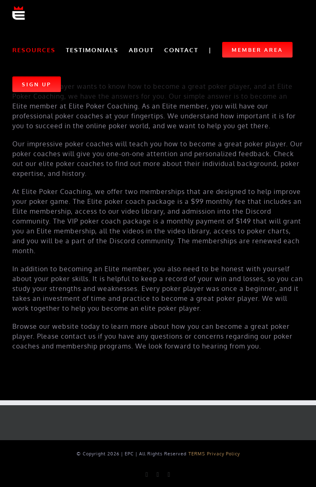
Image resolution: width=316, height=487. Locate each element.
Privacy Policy (223, 454)
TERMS (196, 454)
